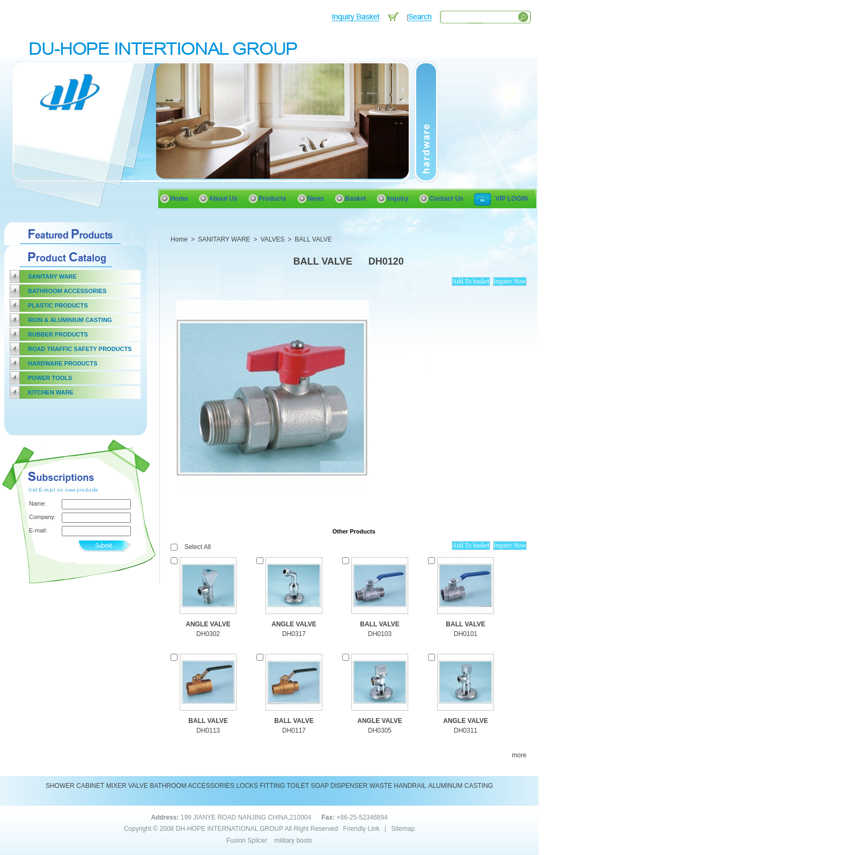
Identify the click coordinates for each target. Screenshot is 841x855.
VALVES (273, 239)
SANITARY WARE (52, 276)
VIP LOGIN (512, 198)
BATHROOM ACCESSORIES (67, 291)
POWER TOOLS (50, 378)
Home (179, 239)
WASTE (381, 786)
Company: (42, 517)
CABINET (90, 786)
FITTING (272, 786)
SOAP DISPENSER (339, 786)
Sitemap (403, 828)
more (519, 755)
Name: (37, 503)
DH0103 (380, 634)
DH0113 (208, 730)
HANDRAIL (410, 786)
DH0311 (465, 730)
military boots (293, 840)
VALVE (138, 786)
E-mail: (38, 530)
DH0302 (208, 634)
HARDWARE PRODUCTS (63, 363)
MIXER (116, 786)
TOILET (297, 786)
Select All (198, 547)
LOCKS (247, 786)
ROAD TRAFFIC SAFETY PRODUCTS (80, 349)
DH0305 (380, 730)
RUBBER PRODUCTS (58, 334)
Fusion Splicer (246, 840)
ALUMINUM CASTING (460, 786)
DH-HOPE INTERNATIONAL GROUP (229, 828)
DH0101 (465, 634)
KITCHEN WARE (50, 392)
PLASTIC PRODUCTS (58, 305)
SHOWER (60, 786)
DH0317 (294, 634)
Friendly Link (361, 828)
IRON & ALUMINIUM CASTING (70, 320)
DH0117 (294, 730)
